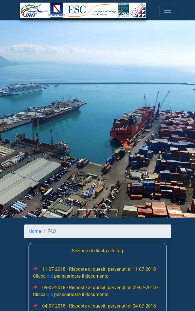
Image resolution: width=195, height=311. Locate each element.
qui (50, 276)
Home (35, 231)
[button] (14, 117)
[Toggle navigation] (167, 10)
